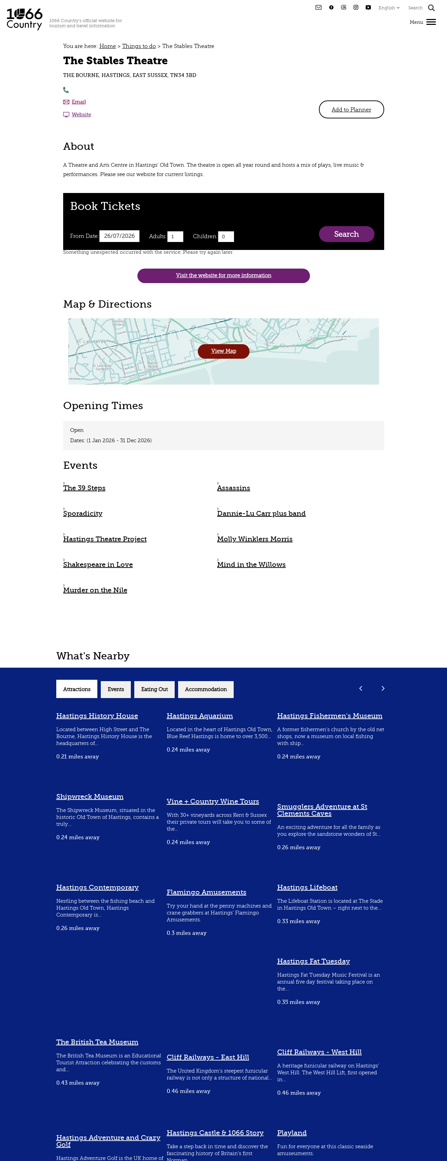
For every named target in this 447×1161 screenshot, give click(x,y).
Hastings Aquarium (200, 716)
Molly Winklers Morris (255, 539)
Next (383, 688)
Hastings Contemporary (97, 887)
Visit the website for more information (223, 276)
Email (79, 102)
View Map (223, 351)
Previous (361, 688)
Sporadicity (83, 513)
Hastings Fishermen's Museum (329, 716)
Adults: (158, 236)
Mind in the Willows (251, 565)
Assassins (233, 488)
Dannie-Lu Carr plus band (261, 513)
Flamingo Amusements (206, 892)
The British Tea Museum (97, 1042)
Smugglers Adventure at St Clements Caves (322, 810)
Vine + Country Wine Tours (213, 801)
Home (107, 46)
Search (346, 234)
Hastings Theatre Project (105, 539)
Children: (205, 236)
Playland (292, 1133)
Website (81, 115)
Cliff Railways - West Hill (319, 1052)
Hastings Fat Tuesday (313, 961)
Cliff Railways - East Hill (208, 1057)
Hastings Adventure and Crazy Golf (108, 1141)
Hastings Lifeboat (307, 887)
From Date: (84, 236)
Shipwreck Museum (90, 797)
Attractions (76, 690)
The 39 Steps (84, 488)
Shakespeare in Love (98, 565)
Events (116, 690)
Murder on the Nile (95, 590)
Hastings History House (97, 716)
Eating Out (154, 690)
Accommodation (206, 690)
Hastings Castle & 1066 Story (215, 1133)
